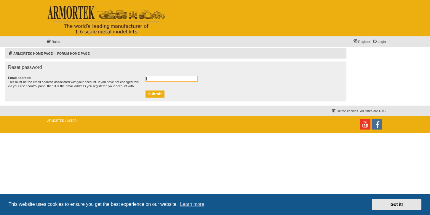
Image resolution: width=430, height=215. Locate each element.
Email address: (19, 78)
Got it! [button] (397, 204)
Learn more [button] (192, 204)
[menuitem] (53, 41)
